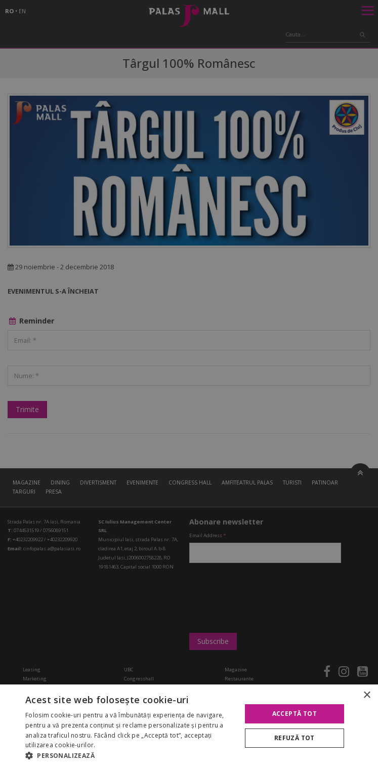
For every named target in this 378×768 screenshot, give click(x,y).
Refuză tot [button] (294, 738)
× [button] (366, 695)
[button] (130, 755)
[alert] (189, 384)
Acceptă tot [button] (294, 713)
